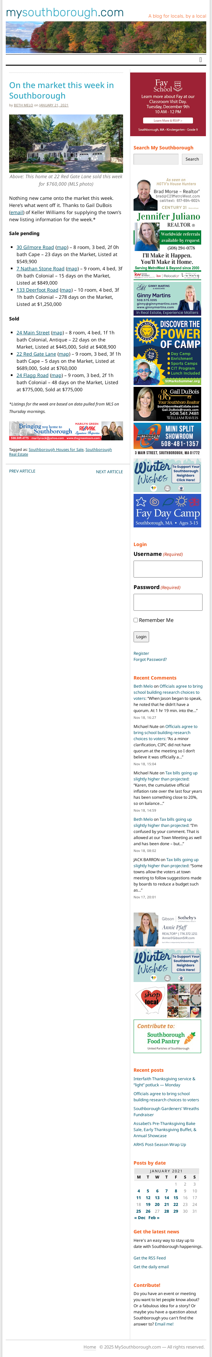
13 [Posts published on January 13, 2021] (157, 1198)
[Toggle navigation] (200, 60)
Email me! (164, 1324)
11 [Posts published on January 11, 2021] (138, 1198)
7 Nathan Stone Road (41, 268)
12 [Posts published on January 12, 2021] (148, 1198)
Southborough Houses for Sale (56, 449)
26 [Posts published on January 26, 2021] (148, 1211)
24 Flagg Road (33, 375)
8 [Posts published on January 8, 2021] (176, 1191)
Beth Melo (23, 105)
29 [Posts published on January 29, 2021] (175, 1211)
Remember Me (156, 620)
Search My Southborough (163, 147)
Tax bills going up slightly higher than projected (165, 776)
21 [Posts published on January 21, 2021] (166, 1204)
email (16, 212)
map (62, 247)
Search (192, 159)
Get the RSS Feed (150, 1258)
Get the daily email (151, 1267)
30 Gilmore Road (35, 247)
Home (90, 1347)
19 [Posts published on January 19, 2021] (148, 1204)
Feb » (154, 1217)
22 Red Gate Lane (36, 354)
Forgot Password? (150, 659)
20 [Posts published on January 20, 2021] (157, 1204)
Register (141, 653)
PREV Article (22, 471)
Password (157, 587)
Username (158, 554)
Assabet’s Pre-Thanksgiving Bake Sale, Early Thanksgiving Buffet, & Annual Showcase (165, 1130)
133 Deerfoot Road (37, 290)
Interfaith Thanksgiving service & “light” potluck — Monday (164, 1082)
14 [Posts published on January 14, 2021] (166, 1198)
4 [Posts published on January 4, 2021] (139, 1191)
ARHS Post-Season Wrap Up (160, 1144)
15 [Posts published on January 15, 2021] (175, 1198)
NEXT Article (109, 472)
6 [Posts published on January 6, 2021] (157, 1191)
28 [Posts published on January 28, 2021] (166, 1211)
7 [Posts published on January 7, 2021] (166, 1191)
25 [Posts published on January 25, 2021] (138, 1211)
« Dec (139, 1217)
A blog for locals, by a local (177, 16)
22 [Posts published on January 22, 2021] (175, 1204)
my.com (65, 12)
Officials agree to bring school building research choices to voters (168, 692)
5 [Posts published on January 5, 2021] (148, 1191)
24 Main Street (33, 332)
